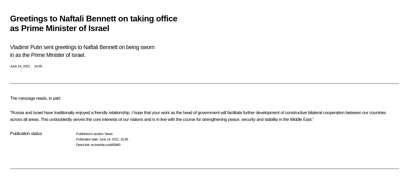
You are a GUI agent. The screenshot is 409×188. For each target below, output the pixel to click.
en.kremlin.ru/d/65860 (105, 145)
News (108, 134)
